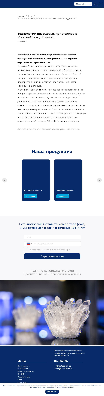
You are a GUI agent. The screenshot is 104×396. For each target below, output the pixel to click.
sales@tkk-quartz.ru (63, 369)
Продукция (22, 368)
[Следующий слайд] (99, 180)
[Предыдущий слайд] (4, 180)
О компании (23, 366)
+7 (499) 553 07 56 (62, 366)
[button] (83, 4)
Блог (30, 16)
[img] (43, 264)
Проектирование (25, 371)
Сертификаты (23, 377)
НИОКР (20, 374)
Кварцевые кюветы (33, 190)
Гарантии (21, 383)
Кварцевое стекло (65, 190)
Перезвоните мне (52, 256)
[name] (52, 237)
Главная (21, 16)
